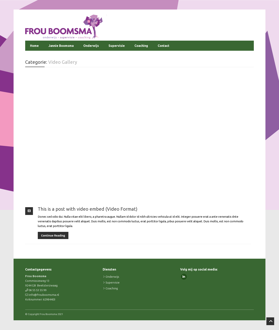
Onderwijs (91, 45)
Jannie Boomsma (61, 45)
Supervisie (116, 45)
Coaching (141, 45)
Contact (163, 45)
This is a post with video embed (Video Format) (87, 209)
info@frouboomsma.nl (44, 294)
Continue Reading (53, 235)
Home (34, 45)
